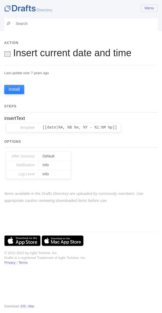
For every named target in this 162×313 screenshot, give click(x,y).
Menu (149, 8)
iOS (23, 306)
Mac (31, 306)
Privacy (10, 263)
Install (14, 89)
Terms (23, 263)
